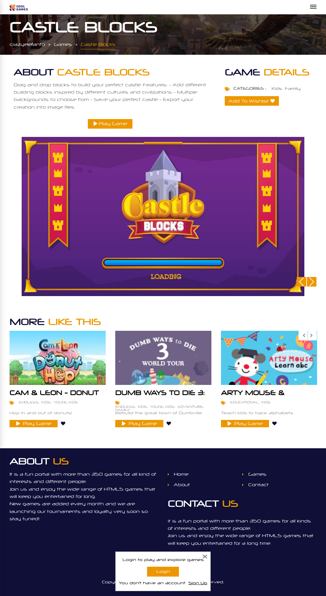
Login (163, 571)
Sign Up (197, 583)
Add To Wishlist (249, 101)
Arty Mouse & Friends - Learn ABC (266, 396)
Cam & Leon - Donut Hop (54, 396)
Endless (29, 402)
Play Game (110, 123)
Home (181, 474)
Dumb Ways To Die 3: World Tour (160, 396)
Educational (244, 402)
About (182, 484)
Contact (258, 484)
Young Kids (65, 402)
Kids (277, 88)
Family (293, 88)
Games (257, 474)
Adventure (190, 406)
